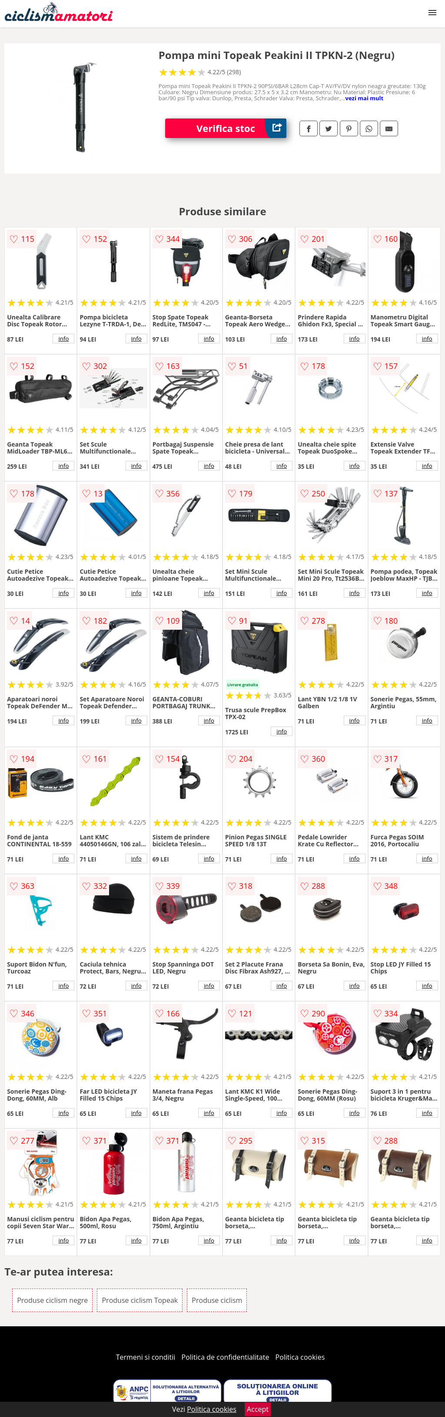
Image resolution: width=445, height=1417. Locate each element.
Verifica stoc (241, 128)
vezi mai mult (364, 98)
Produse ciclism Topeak (140, 1300)
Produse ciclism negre (52, 1300)
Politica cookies (300, 1357)
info (63, 338)
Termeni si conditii (146, 1357)
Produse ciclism (217, 1300)
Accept (258, 1409)
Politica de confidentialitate (225, 1357)
